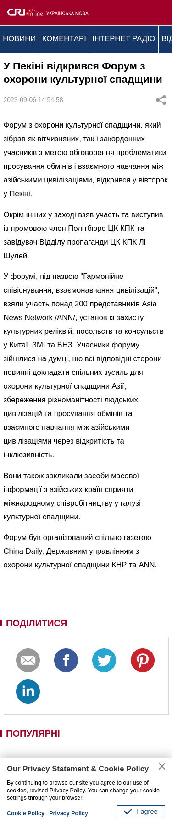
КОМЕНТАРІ (64, 38)
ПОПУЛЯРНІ (33, 733)
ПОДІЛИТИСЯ (36, 623)
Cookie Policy (25, 813)
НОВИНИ (19, 38)
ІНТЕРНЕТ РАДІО (123, 38)
